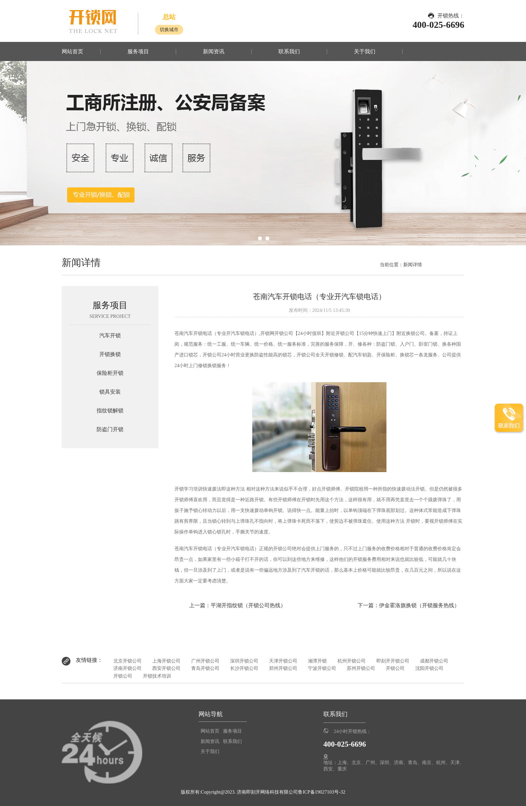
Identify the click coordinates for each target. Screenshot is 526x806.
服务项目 (138, 51)
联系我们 (289, 51)
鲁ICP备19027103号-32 (321, 792)
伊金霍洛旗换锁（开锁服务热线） (419, 605)
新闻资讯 (213, 51)
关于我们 (364, 51)
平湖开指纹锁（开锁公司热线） (248, 605)
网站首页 (72, 51)
